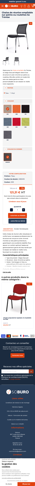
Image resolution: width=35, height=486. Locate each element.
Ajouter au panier (17, 215)
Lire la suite (7, 272)
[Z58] (25, 122)
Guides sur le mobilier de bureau (17, 419)
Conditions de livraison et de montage (17, 402)
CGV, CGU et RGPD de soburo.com (17, 411)
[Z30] (16, 122)
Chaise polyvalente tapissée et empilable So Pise (17, 318)
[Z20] (8, 122)
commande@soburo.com (17, 451)
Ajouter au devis (17, 221)
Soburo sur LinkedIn (17, 424)
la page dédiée (14, 379)
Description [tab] (8, 229)
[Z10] (25, 109)
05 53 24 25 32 (17, 445)
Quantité (17, 207)
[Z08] (16, 109)
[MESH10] (8, 157)
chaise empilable (18, 70)
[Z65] (8, 135)
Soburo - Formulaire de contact (17, 415)
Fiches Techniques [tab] (21, 229)
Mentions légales (17, 407)
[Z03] (8, 109)
